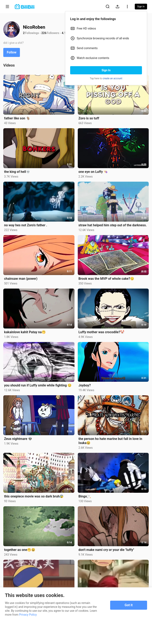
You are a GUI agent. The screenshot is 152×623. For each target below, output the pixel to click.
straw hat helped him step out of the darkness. (113, 225)
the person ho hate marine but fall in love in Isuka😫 (110, 441)
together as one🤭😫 (19, 550)
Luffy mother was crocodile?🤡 (102, 332)
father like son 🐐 (17, 118)
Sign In (106, 70)
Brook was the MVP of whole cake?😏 (106, 279)
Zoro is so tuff (89, 118)
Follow (11, 52)
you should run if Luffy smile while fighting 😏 (38, 385)
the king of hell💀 (17, 172)
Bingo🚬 (85, 496)
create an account (112, 78)
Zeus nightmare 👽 (18, 439)
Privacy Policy (28, 614)
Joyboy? (85, 385)
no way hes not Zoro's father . (25, 225)
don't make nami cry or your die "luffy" (106, 550)
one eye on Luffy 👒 (93, 172)
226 (43, 33)
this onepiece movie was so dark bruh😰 (34, 496)
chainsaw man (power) (20, 279)
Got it (129, 605)
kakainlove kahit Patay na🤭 (25, 332)
